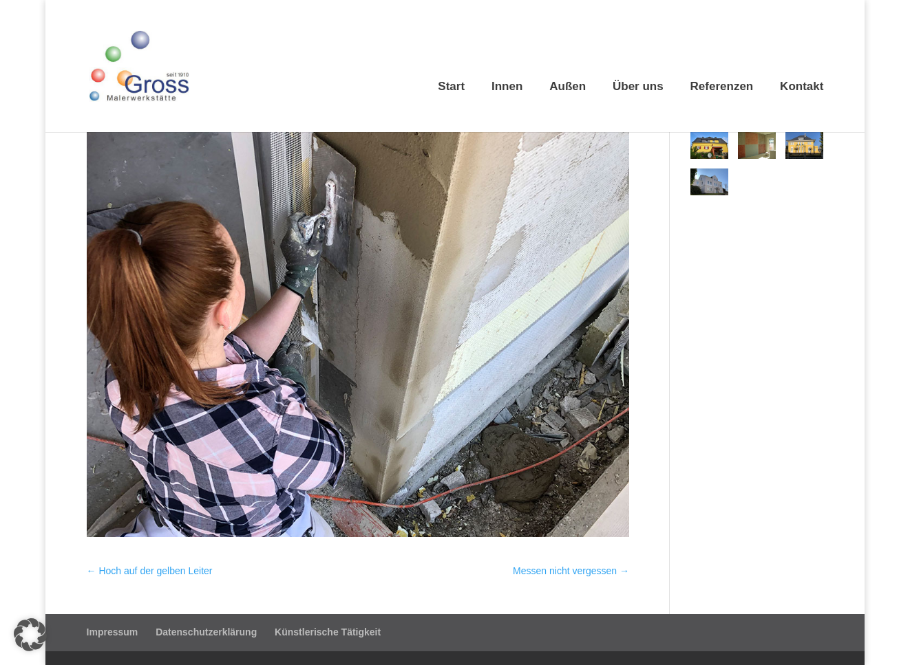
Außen (567, 87)
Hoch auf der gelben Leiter (150, 570)
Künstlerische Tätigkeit (328, 631)
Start (451, 87)
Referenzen (722, 87)
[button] (30, 634)
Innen (506, 87)
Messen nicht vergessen (571, 570)
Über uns (638, 87)
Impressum (112, 631)
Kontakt (801, 87)
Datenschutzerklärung (206, 631)
